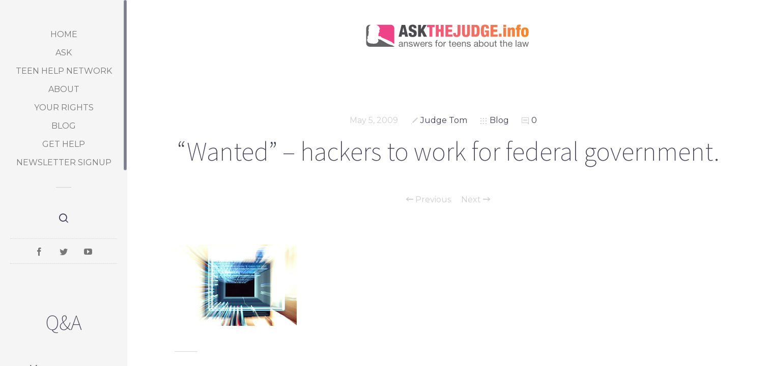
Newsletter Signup (63, 162)
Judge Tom (443, 120)
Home (63, 34)
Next (475, 200)
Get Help (63, 144)
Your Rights (64, 107)
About (63, 89)
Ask (63, 52)
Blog (63, 126)
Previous (428, 200)
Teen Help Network (64, 71)
